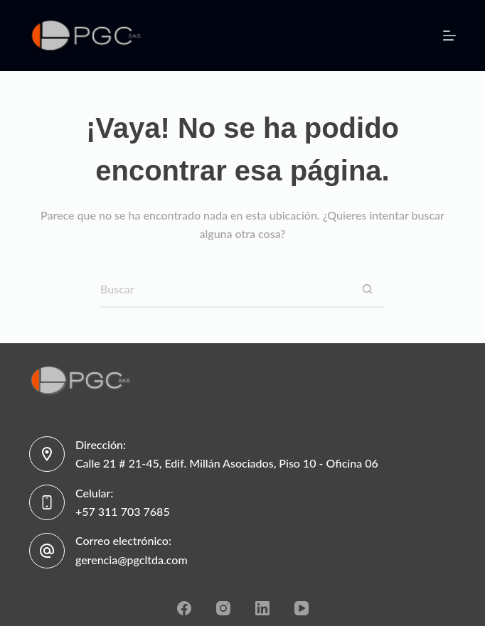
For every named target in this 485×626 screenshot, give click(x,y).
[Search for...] (224, 290)
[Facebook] (184, 608)
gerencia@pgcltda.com (131, 559)
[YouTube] (301, 608)
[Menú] (449, 35)
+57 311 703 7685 (122, 511)
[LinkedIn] (262, 608)
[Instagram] (223, 608)
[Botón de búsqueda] (367, 290)
